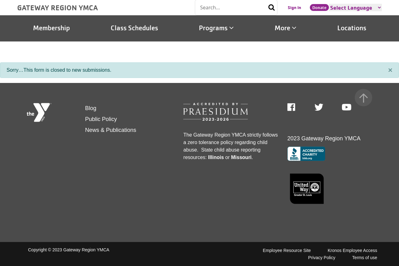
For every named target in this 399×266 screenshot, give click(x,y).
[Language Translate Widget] (355, 7)
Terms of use (364, 257)
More (285, 28)
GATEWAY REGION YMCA (57, 7)
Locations (351, 28)
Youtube (346, 107)
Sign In (294, 7)
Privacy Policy (321, 257)
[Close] (390, 70)
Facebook (295, 107)
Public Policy (101, 119)
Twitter (319, 107)
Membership (51, 28)
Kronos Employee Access (352, 250)
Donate (319, 7)
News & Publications (110, 130)
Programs (216, 28)
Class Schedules (134, 28)
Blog (90, 108)
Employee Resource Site (287, 250)
